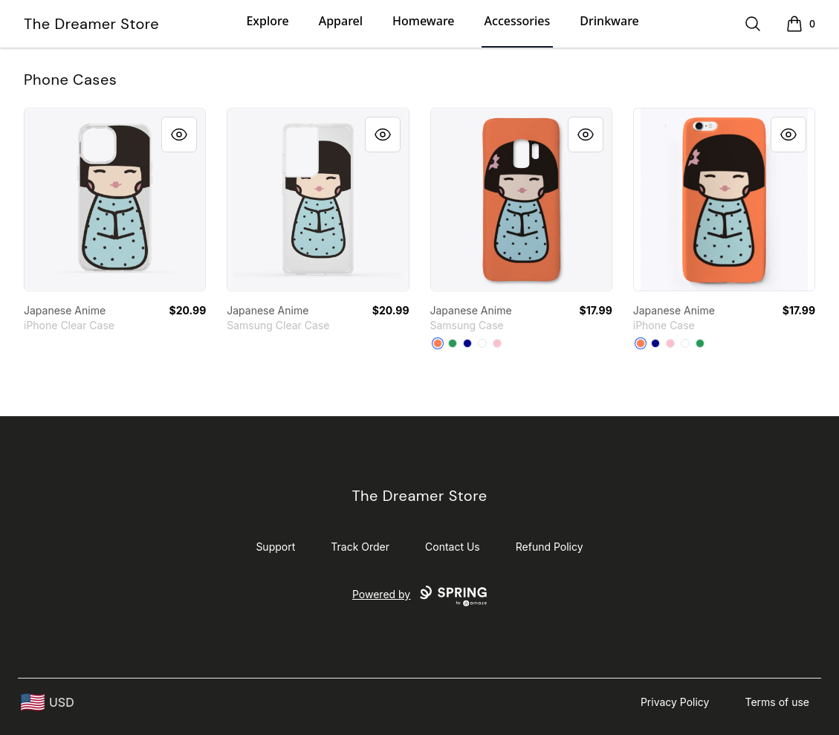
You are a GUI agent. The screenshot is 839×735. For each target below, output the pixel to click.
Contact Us (452, 546)
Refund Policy (549, 546)
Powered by (419, 596)
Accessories (518, 21)
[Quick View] (179, 134)
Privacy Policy (675, 702)
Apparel (341, 21)
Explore (267, 21)
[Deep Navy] (467, 343)
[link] (115, 200)
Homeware (423, 21)
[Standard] (482, 343)
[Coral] (437, 343)
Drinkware (609, 21)
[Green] (452, 343)
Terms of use (777, 702)
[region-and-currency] (47, 702)
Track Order (360, 546)
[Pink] (497, 343)
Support (275, 546)
